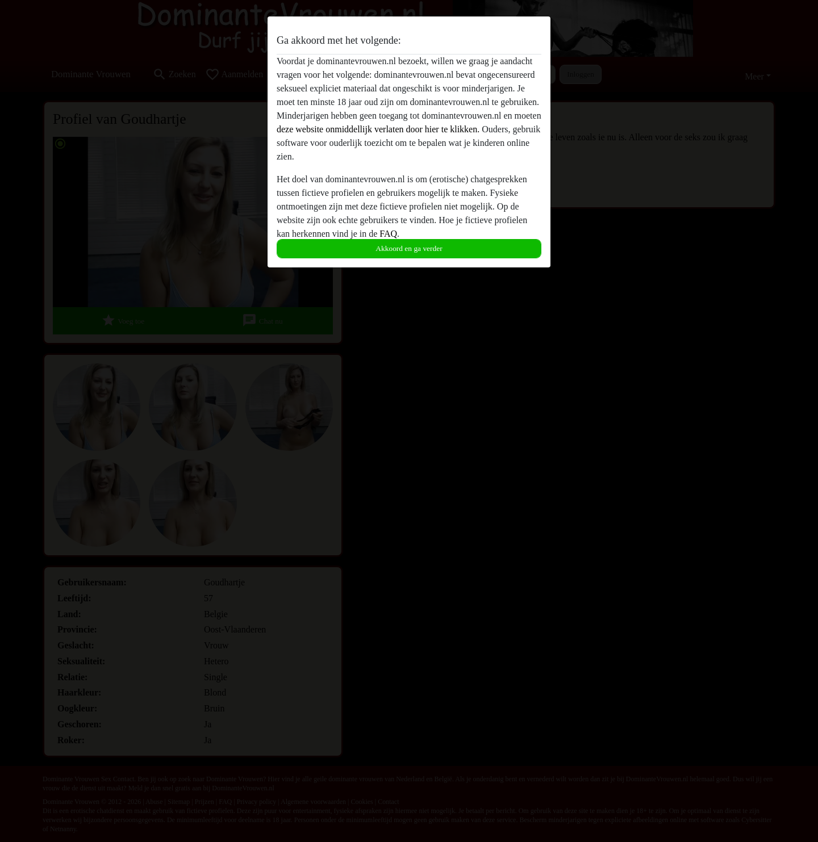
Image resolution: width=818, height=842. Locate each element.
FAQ (388, 233)
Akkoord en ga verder (408, 248)
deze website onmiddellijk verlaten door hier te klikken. (378, 129)
